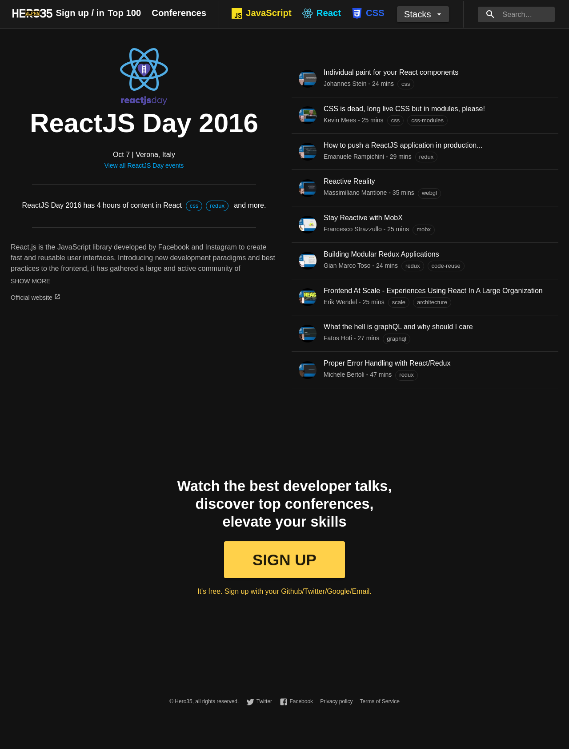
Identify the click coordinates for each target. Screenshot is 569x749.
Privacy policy (336, 701)
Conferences (179, 13)
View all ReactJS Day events (144, 165)
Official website (35, 297)
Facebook (301, 701)
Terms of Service (379, 701)
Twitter (264, 701)
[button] (194, 206)
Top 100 (124, 13)
